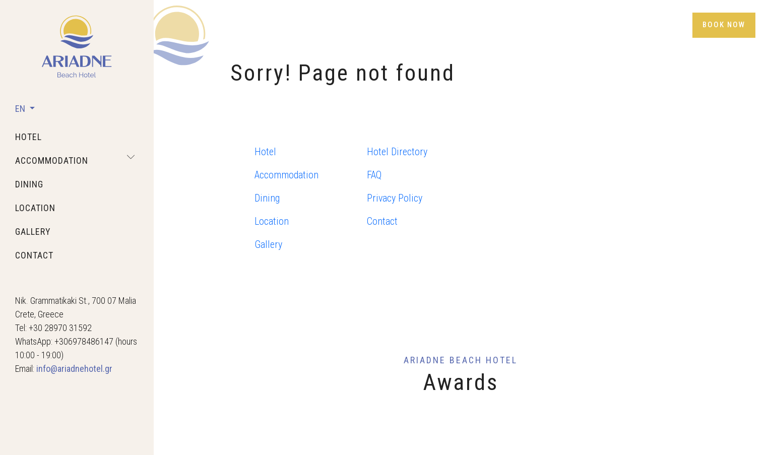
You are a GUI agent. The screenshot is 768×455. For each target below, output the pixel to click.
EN (21, 108)
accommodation (51, 160)
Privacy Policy (394, 198)
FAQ (374, 175)
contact (34, 255)
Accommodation (286, 175)
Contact (382, 221)
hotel (28, 137)
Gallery (268, 244)
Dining (267, 198)
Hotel (265, 152)
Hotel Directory (397, 152)
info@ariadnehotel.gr (74, 368)
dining (29, 184)
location (35, 208)
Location (271, 221)
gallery (33, 231)
